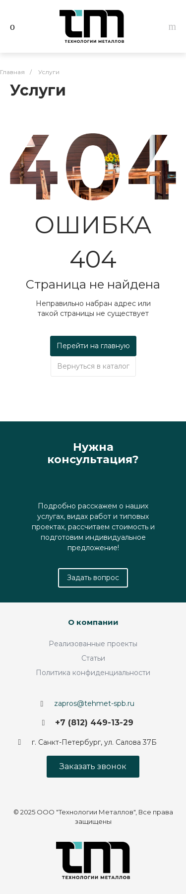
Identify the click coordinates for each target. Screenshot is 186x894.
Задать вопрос (93, 577)
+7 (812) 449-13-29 (94, 722)
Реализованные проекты (93, 643)
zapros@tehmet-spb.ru (94, 703)
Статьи (93, 658)
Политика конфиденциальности (93, 672)
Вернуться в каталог (93, 366)
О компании (93, 622)
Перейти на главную (93, 345)
